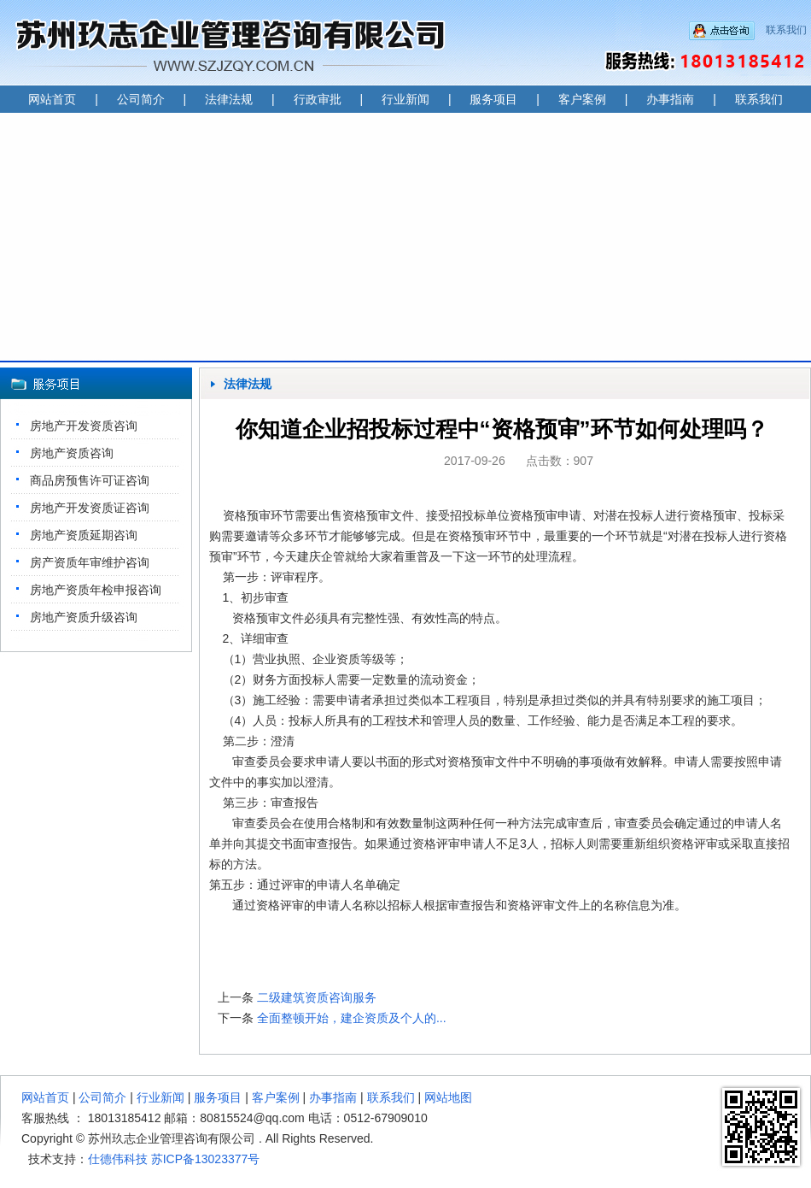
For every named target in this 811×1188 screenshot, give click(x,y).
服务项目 (493, 99)
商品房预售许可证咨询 (89, 480)
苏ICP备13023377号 (205, 1159)
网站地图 (448, 1097)
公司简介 (141, 99)
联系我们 (786, 30)
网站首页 (52, 99)
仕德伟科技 (118, 1159)
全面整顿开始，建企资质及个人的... (351, 1018)
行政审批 (317, 99)
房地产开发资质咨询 (83, 425)
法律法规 (229, 99)
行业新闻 (405, 99)
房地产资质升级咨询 (83, 617)
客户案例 (582, 99)
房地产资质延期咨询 (83, 535)
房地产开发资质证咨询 (89, 508)
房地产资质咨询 (72, 453)
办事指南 (670, 99)
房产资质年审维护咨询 (89, 562)
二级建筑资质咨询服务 (316, 997)
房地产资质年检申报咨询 (95, 590)
